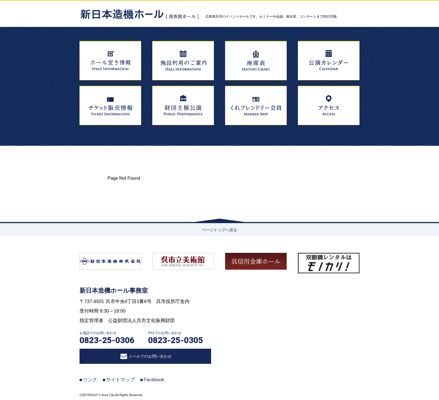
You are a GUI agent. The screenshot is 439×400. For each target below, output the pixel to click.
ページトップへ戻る (219, 230)
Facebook (154, 379)
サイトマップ (120, 379)
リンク (90, 379)
